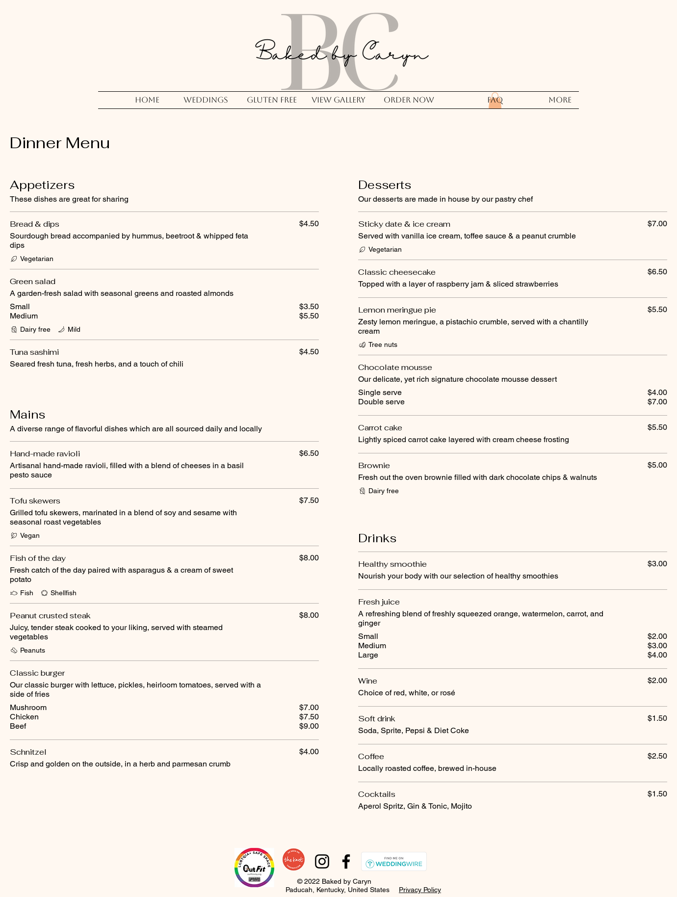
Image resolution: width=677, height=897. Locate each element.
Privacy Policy (420, 890)
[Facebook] (346, 861)
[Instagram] (322, 861)
